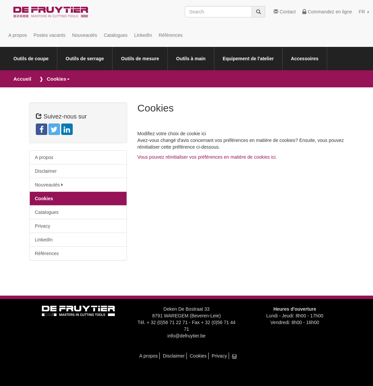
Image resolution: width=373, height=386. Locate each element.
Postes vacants (49, 35)
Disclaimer (46, 171)
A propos (17, 35)
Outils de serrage (85, 58)
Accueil (22, 79)
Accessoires (305, 58)
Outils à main (191, 58)
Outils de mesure (140, 58)
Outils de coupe (31, 58)
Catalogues (116, 35)
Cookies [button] (58, 79)
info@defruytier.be (186, 335)
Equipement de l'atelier (248, 58)
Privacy (42, 226)
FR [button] (364, 11)
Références (171, 35)
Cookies (44, 198)
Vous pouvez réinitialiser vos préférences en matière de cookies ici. (207, 157)
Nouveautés (84, 35)
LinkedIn (143, 35)
